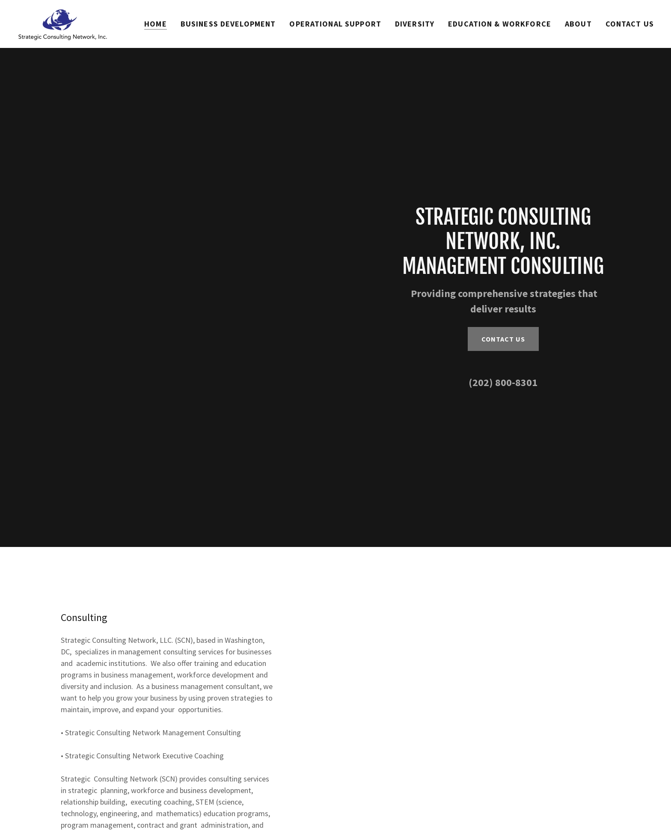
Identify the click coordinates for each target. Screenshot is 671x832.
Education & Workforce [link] (499, 24)
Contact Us (503, 339)
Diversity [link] (414, 24)
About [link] (578, 24)
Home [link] (155, 24)
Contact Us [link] (630, 24)
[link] (62, 23)
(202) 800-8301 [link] (503, 382)
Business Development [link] (228, 24)
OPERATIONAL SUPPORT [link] (335, 24)
